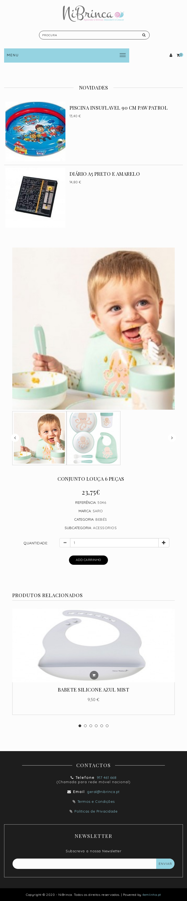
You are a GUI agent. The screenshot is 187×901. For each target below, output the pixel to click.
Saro (98, 511)
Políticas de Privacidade (95, 811)
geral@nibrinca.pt (103, 791)
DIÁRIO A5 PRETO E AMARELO (105, 174)
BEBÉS (101, 519)
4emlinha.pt (151, 895)
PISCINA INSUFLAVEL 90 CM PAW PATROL (119, 107)
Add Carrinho (88, 560)
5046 (102, 502)
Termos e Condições (96, 801)
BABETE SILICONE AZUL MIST (93, 689)
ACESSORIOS (105, 528)
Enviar (165, 864)
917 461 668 (107, 777)
